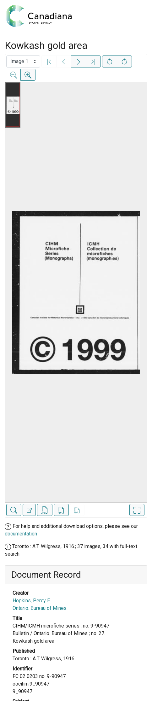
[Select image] (23, 61)
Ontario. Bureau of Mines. (40, 608)
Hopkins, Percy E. (32, 601)
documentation (21, 534)
